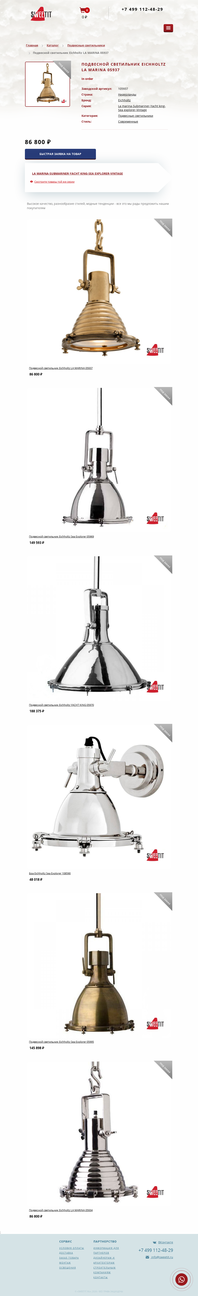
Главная (32, 45)
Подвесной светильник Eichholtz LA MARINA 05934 (61, 1210)
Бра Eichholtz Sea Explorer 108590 (50, 873)
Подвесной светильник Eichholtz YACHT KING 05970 (61, 705)
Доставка (66, 1252)
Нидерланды (127, 94)
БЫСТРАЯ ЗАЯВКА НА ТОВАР (60, 154)
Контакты (100, 1277)
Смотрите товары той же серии (54, 181)
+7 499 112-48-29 (142, 9)
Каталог (53, 45)
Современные (128, 121)
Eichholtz (124, 100)
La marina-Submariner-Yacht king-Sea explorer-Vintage (142, 108)
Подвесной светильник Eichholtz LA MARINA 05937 (61, 368)
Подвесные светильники (86, 45)
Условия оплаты (71, 1248)
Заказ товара (69, 1257)
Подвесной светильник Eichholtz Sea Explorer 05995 (61, 1042)
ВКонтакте (165, 1242)
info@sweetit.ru (161, 1257)
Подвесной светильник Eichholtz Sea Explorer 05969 (61, 536)
